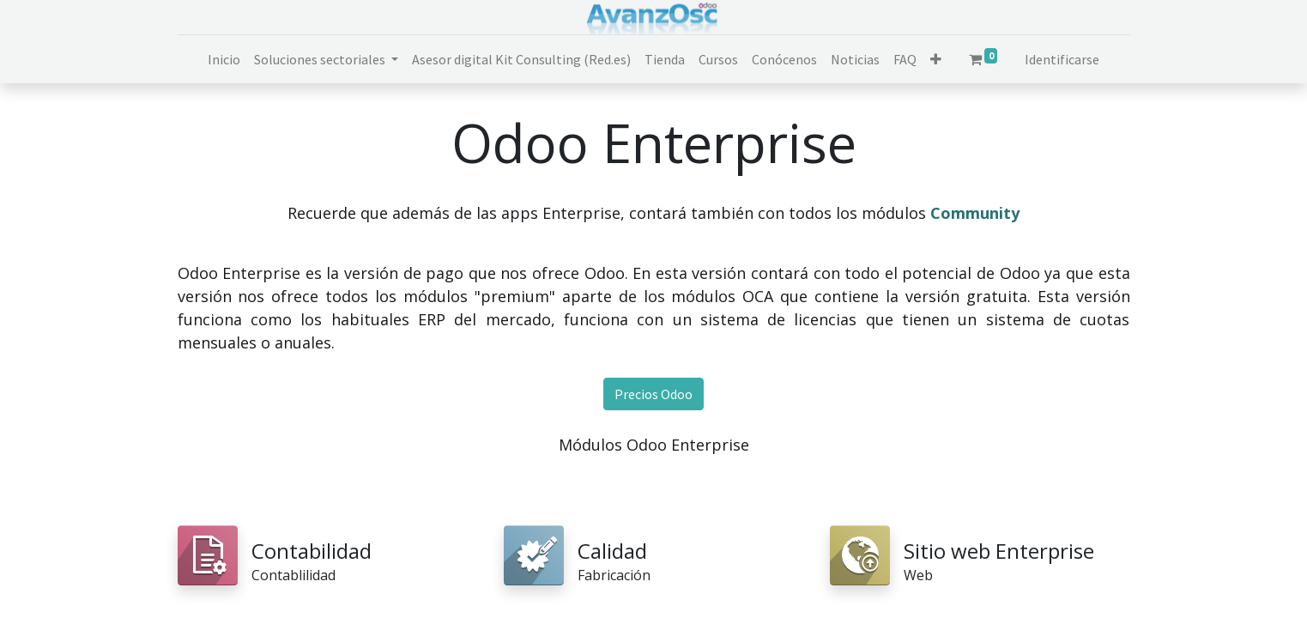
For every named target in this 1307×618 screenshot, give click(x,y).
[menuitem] (224, 59)
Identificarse (1062, 59)
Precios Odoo (653, 394)
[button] (935, 59)
